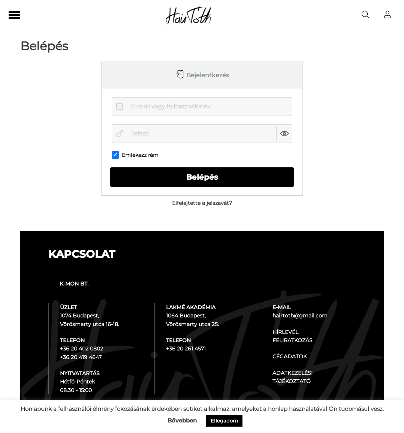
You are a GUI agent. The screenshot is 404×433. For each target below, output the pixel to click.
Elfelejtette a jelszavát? (202, 203)
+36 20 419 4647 (81, 357)
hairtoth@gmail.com (300, 315)
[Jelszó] (202, 133)
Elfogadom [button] (224, 421)
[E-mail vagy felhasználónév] (202, 106)
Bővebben (182, 420)
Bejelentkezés (207, 75)
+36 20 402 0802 (81, 348)
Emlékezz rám (135, 155)
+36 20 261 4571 (186, 348)
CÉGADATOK (289, 356)
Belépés (202, 177)
